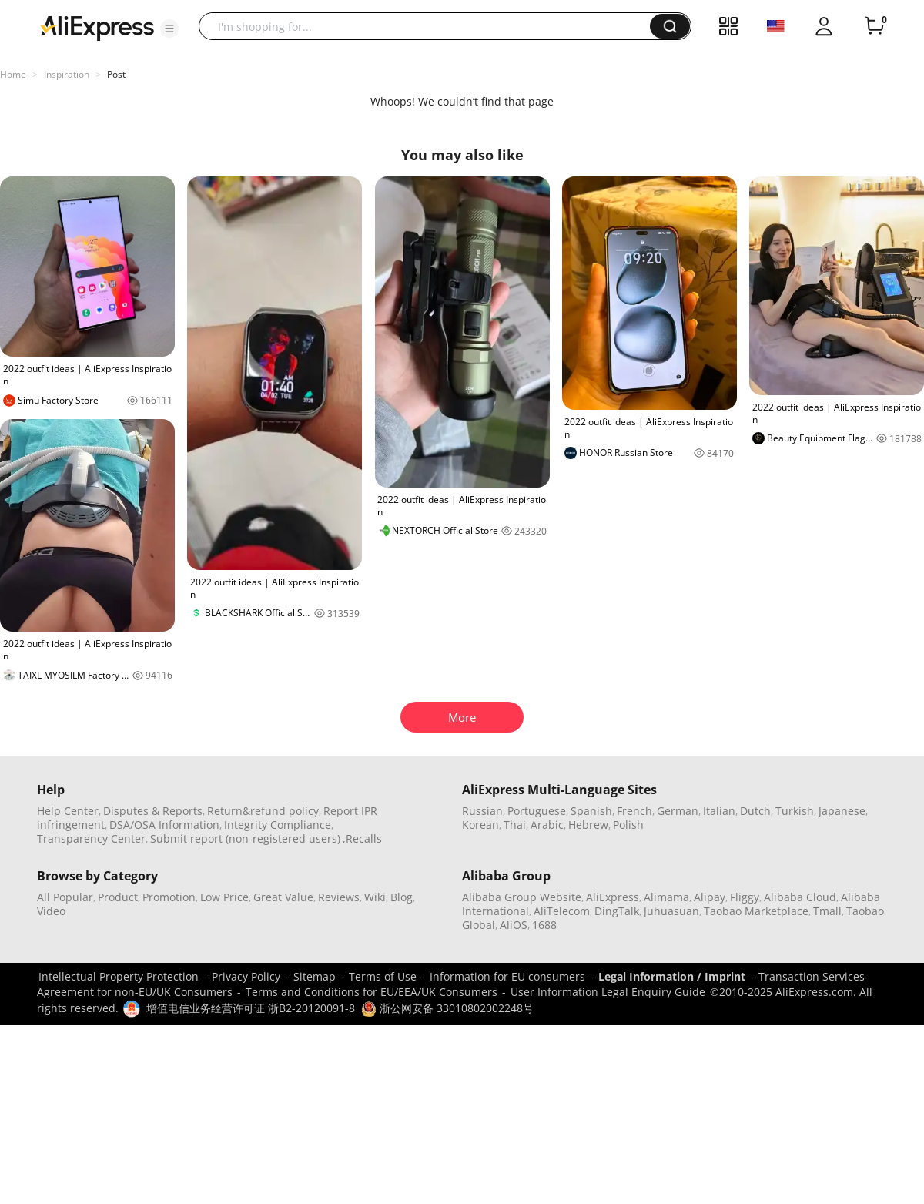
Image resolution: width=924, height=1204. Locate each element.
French (634, 810)
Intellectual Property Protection (118, 976)
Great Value (283, 897)
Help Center (68, 810)
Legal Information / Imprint (671, 976)
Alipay (709, 897)
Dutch (755, 810)
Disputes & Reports (153, 810)
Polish (628, 824)
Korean (480, 824)
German (677, 810)
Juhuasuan (671, 911)
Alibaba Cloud (800, 897)
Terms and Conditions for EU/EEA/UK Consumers (371, 991)
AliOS (513, 924)
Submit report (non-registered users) (245, 838)
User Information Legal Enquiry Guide (608, 991)
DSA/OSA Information (164, 824)
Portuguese (536, 810)
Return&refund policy (263, 810)
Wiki (375, 897)
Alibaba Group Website (521, 897)
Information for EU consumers (507, 976)
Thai (515, 824)
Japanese (842, 810)
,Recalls (362, 838)
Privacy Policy (246, 976)
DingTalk (616, 911)
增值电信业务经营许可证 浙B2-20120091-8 (250, 1008)
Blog (401, 897)
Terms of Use (383, 976)
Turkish (794, 810)
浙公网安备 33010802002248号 (447, 1008)
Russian (482, 810)
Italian (719, 810)
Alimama (666, 897)
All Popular (65, 897)
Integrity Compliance (277, 824)
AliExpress (612, 897)
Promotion (169, 897)
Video (51, 911)
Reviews (339, 897)
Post (116, 74)
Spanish (591, 810)
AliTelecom (562, 911)
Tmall (827, 911)
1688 (544, 924)
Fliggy (744, 897)
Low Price (224, 897)
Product (118, 897)
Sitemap (314, 976)
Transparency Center (91, 838)
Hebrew (588, 824)
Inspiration (66, 74)
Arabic (547, 824)
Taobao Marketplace (756, 911)
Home (13, 74)
